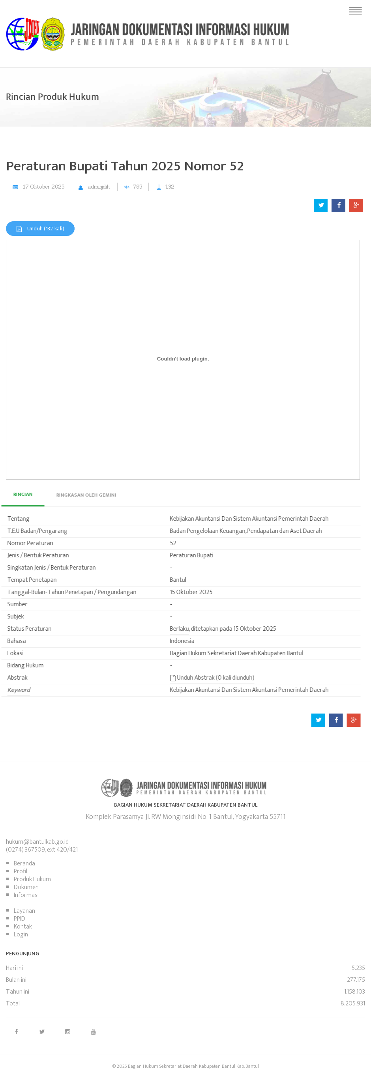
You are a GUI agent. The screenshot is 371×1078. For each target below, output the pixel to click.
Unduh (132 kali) (40, 228)
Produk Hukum (32, 879)
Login (21, 934)
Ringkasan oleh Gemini (71, 495)
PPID (19, 919)
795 (137, 186)
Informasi (26, 895)
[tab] (71, 495)
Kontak (23, 926)
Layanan (24, 911)
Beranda (24, 863)
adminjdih (99, 186)
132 (169, 186)
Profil (20, 871)
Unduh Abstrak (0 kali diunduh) (197, 678)
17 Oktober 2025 (43, 186)
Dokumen (26, 887)
